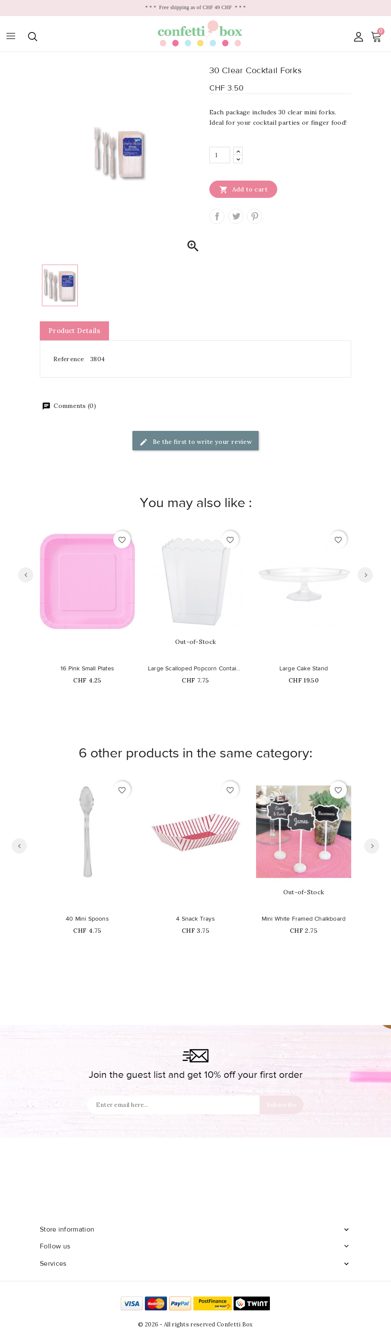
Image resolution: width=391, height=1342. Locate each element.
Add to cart (243, 189)
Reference (68, 359)
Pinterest (254, 216)
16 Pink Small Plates (87, 669)
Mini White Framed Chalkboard (304, 919)
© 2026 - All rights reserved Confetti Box (195, 1324)
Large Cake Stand (303, 669)
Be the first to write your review (195, 442)
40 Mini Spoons (87, 919)
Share (217, 216)
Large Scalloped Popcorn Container (195, 669)
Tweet (236, 216)
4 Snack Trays (195, 919)
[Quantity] (219, 155)
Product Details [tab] (74, 331)
